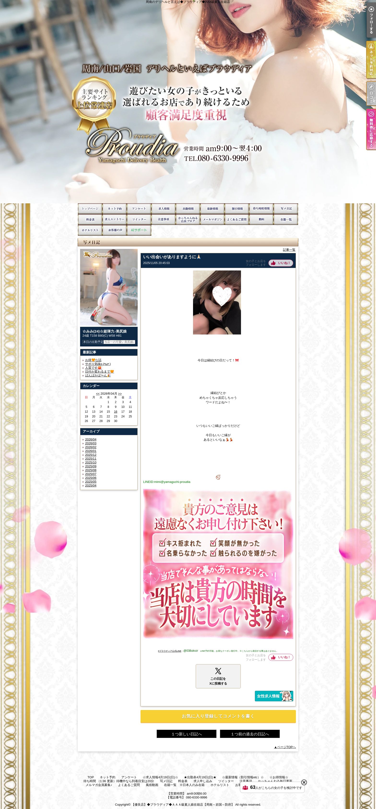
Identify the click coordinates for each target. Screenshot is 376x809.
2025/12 (90, 455)
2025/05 (90, 481)
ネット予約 (114, 208)
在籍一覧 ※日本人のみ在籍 (286, 219)
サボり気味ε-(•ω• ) (98, 364)
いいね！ (284, 263)
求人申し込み (114, 219)
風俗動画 (261, 219)
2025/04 (90, 485)
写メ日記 (286, 208)
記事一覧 (289, 250)
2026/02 (90, 447)
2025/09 (90, 466)
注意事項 (163, 219)
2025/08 (90, 470)
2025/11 (90, 458)
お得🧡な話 (93, 360)
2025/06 (90, 478)
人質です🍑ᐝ (93, 367)
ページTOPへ (286, 747)
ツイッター (139, 219)
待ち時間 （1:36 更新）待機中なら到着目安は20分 (261, 208)
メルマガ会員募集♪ (212, 219)
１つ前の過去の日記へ (250, 734)
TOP (90, 208)
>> (120, 393)
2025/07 (90, 474)
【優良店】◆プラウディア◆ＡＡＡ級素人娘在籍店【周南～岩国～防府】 (182, 804)
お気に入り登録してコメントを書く (218, 716)
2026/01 (90, 451)
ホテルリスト (90, 230)
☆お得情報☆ (237, 208)
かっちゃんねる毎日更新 (188, 219)
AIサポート (139, 230)
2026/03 (90, 443)
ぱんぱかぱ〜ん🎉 (98, 375)
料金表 (90, 219)
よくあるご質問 (237, 219)
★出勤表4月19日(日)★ (188, 208)
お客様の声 (114, 230)
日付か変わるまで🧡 (99, 371)
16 (115, 411)
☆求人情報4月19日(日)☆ (163, 208)
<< (98, 393)
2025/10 (90, 462)
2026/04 (90, 439)
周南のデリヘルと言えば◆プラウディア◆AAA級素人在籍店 (188, 101)
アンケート (139, 208)
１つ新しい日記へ (186, 734)
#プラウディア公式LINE (169, 651)
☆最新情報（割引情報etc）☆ (212, 208)
